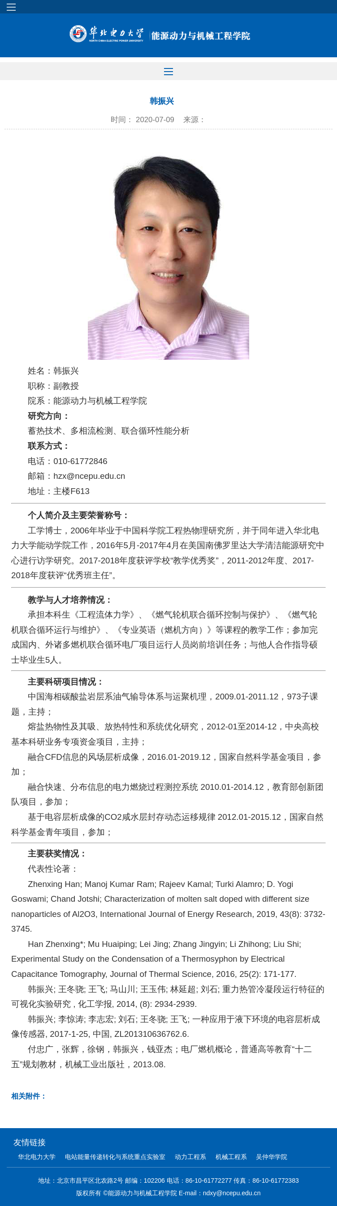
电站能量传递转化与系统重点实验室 (115, 1156)
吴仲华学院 (271, 1156)
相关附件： (29, 1096)
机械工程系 (231, 1156)
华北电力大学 (37, 1156)
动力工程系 (190, 1156)
